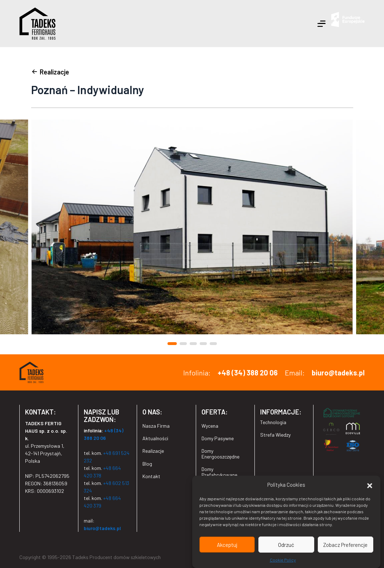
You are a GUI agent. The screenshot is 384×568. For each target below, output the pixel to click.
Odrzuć (286, 545)
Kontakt (151, 476)
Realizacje (153, 451)
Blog (147, 464)
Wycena (209, 426)
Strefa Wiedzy (275, 435)
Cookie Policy (283, 560)
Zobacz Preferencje (345, 545)
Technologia (273, 422)
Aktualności (155, 438)
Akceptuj (227, 545)
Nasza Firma (156, 426)
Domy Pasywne (217, 438)
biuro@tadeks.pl (338, 372)
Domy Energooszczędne (220, 453)
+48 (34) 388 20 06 (248, 372)
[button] (369, 485)
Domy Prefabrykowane (219, 471)
